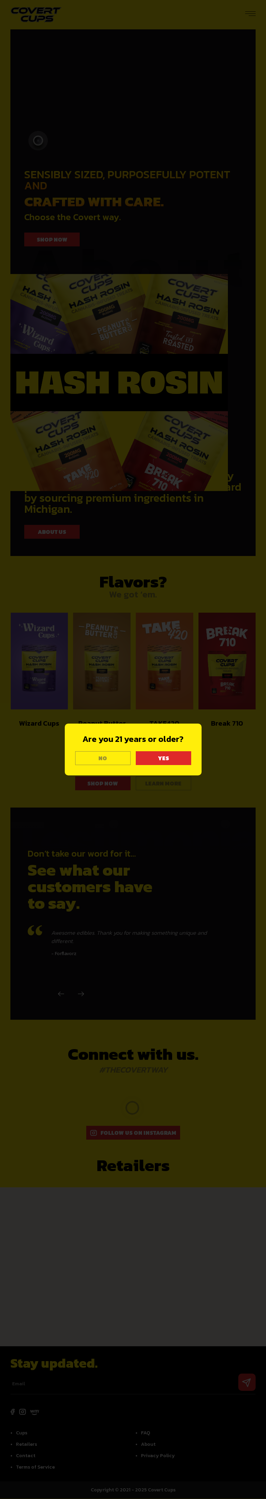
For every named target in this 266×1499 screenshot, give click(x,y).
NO (102, 758)
